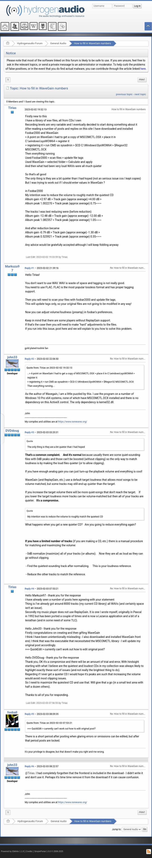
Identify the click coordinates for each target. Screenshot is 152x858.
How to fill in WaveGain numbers (92, 43)
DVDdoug (12, 431)
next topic (140, 94)
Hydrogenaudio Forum (30, 43)
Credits (29, 851)
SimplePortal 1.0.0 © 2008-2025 (48, 851)
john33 (12, 357)
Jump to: (116, 829)
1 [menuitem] (8, 79)
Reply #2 (29, 359)
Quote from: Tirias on (49, 367)
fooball (12, 712)
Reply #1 (29, 268)
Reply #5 (29, 714)
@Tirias (29, 773)
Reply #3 (29, 432)
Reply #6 (29, 766)
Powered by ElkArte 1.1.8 (12, 851)
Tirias (12, 108)
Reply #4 (29, 588)
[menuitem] (142, 79)
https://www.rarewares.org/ (72, 421)
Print (142, 79)
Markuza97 (12, 268)
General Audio (58, 43)
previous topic (124, 94)
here (143, 68)
